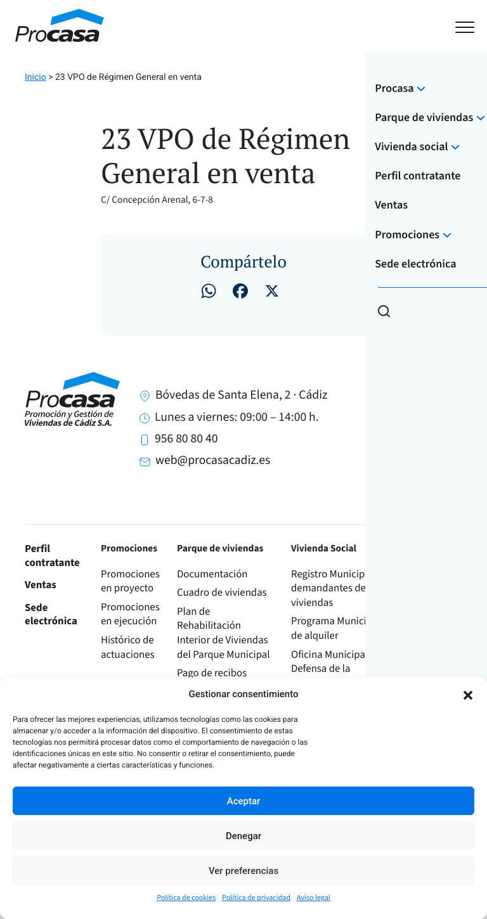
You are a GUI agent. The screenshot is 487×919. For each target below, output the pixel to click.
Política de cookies (186, 897)
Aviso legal (313, 897)
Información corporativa (432, 628)
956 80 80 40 (186, 438)
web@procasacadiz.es (212, 460)
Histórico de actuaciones (128, 647)
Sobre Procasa (423, 581)
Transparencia (436, 607)
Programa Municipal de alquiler (335, 628)
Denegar (243, 836)
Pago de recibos (212, 673)
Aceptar (244, 801)
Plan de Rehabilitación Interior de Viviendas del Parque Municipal (223, 633)
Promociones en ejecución (130, 614)
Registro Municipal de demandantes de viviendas (338, 588)
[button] (468, 694)
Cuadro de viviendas (222, 592)
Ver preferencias (243, 871)
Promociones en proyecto (130, 581)
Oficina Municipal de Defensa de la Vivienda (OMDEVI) (336, 669)
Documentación (212, 574)
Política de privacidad (256, 897)
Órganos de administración (438, 662)
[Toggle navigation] (464, 26)
